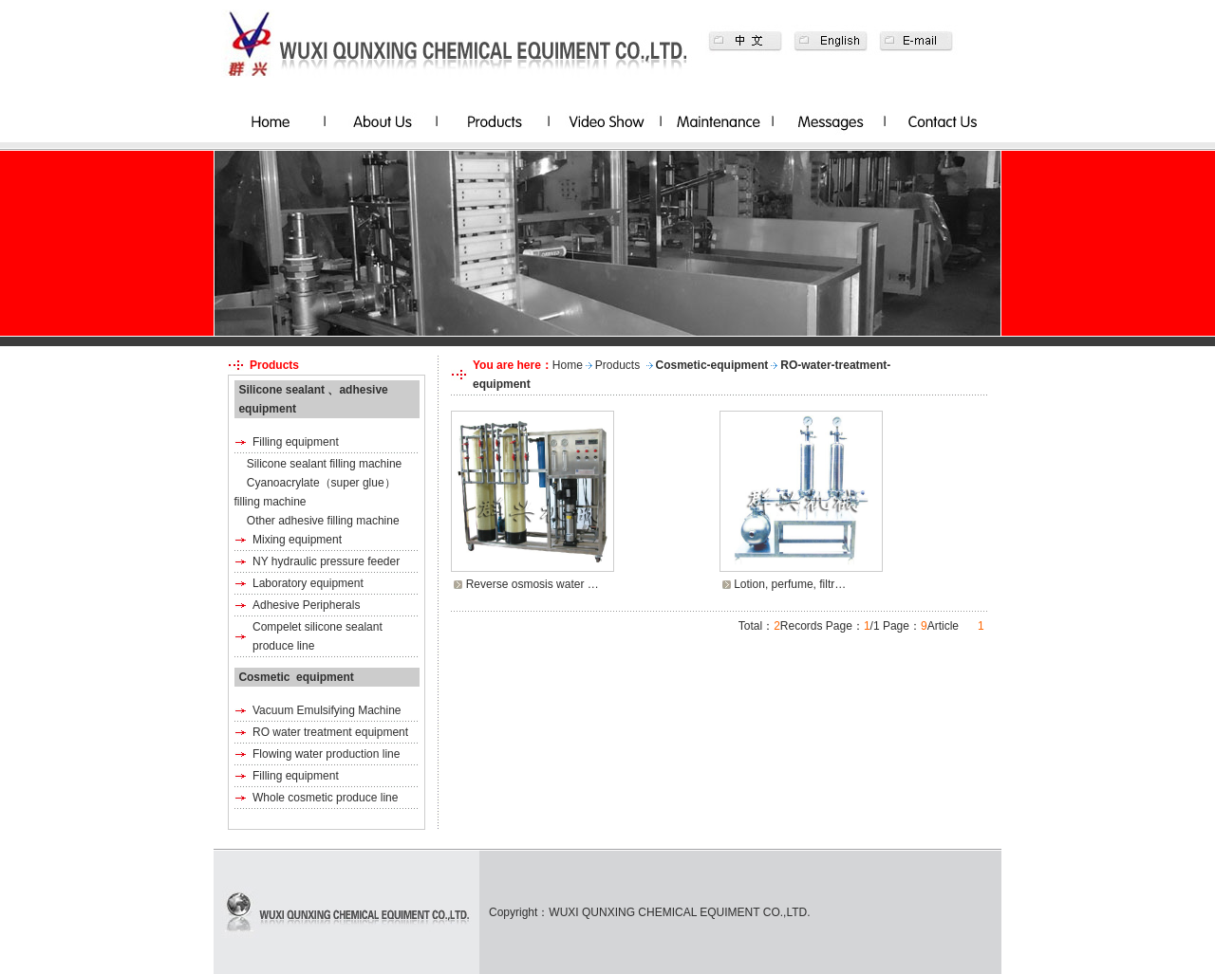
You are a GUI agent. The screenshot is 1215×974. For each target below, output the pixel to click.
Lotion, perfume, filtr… (790, 584)
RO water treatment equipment (330, 732)
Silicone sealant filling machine (324, 463)
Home (567, 365)
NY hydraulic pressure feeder (326, 561)
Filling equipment (295, 442)
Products (617, 365)
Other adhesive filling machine (323, 520)
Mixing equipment (297, 539)
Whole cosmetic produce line (325, 797)
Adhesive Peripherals (306, 605)
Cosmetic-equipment (712, 365)
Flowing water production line (326, 754)
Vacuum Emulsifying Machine (327, 710)
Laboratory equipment (308, 583)
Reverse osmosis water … (532, 584)
